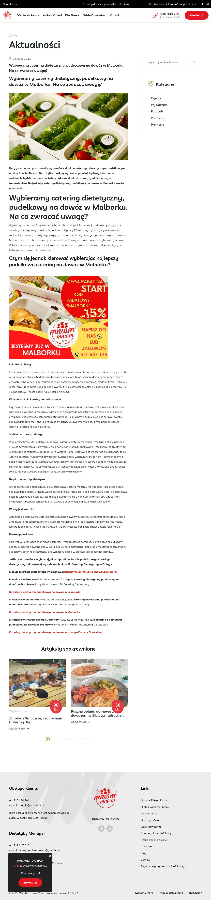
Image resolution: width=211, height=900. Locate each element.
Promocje (157, 125)
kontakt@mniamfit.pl (31, 805)
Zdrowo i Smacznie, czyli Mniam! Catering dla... (36, 722)
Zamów (197, 15)
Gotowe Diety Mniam (154, 800)
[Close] (50, 856)
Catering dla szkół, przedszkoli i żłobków (105, 4)
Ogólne (156, 99)
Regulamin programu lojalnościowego (163, 866)
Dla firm (71, 15)
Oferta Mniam (26, 15)
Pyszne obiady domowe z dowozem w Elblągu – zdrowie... (97, 716)
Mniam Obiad (52, 15)
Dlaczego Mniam (151, 820)
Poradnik (157, 112)
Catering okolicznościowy (156, 833)
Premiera (157, 119)
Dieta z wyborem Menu (155, 806)
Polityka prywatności (171, 892)
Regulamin (195, 892)
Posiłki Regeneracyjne (154, 839)
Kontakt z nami (144, 892)
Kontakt (115, 15)
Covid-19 (146, 846)
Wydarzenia (159, 105)
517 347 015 (21, 845)
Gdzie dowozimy (94, 15)
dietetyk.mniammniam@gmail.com (39, 850)
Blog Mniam (9, 4)
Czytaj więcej (19, 731)
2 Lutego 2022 (22, 58)
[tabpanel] (37, 697)
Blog (143, 853)
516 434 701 (170, 13)
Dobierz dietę (149, 813)
